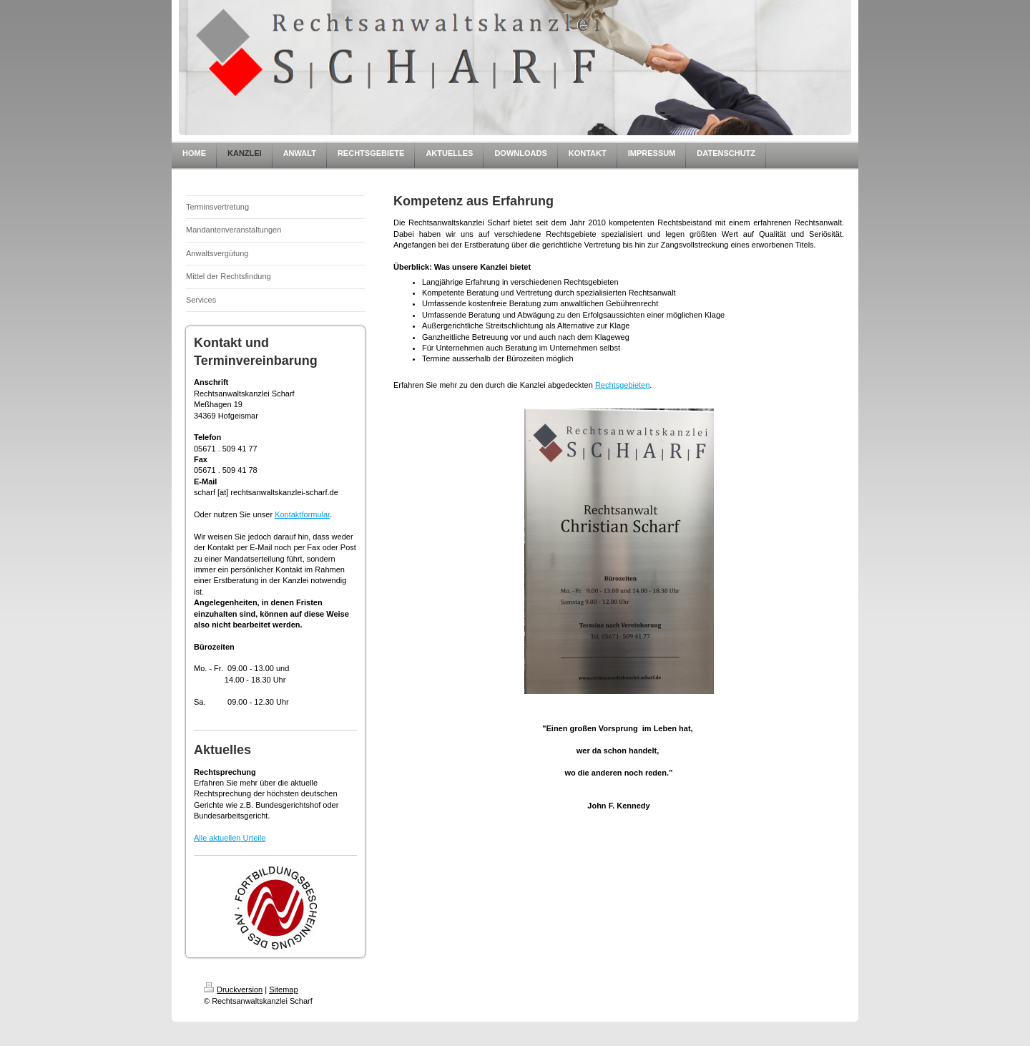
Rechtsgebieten (622, 385)
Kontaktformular (302, 514)
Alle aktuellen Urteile (229, 838)
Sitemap (283, 989)
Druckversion (233, 989)
